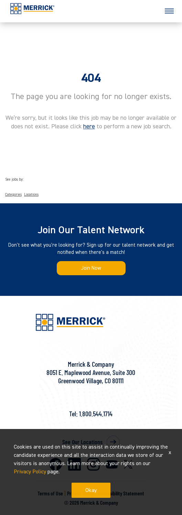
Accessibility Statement (121, 493)
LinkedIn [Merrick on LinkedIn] (74, 464)
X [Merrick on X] (128, 464)
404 (91, 78)
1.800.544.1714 (96, 413)
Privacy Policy (80, 493)
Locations (31, 194)
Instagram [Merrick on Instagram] (93, 464)
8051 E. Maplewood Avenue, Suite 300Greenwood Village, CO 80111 (90, 376)
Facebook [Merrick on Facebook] (55, 464)
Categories (13, 194)
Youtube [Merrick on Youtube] (112, 464)
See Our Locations (82, 442)
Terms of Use (50, 493)
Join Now (91, 268)
